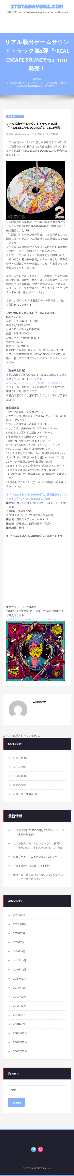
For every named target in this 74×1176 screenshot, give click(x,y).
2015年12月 (19, 978)
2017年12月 (19, 960)
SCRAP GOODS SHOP (50, 383)
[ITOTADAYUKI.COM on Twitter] (33, 1149)
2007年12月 (20, 1051)
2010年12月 (19, 1024)
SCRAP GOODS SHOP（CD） (23, 619)
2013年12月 (19, 996)
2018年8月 (19, 951)
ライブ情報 (52, 134)
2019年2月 (19, 933)
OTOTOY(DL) (49, 619)
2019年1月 (19, 942)
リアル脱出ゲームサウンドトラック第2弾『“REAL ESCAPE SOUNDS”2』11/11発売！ (39, 84)
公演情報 (18, 775)
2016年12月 (19, 969)
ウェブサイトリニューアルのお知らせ (35, 856)
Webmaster (22, 134)
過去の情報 (19, 785)
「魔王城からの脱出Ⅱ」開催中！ (32, 865)
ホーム (37, 78)
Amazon (11, 383)
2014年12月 (19, 987)
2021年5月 (19, 915)
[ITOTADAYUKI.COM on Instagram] (40, 1149)
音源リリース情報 (23, 794)
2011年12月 (19, 1014)
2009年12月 (20, 1033)
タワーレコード (27, 383)
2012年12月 (19, 1005)
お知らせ (39, 134)
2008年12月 (20, 1042)
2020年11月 (19, 924)
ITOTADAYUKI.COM (37, 6)
